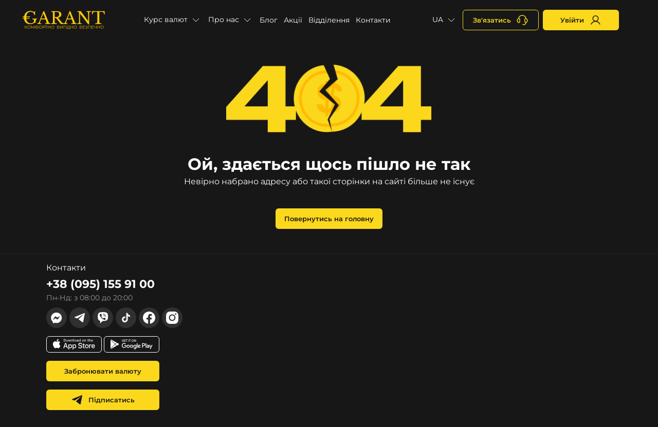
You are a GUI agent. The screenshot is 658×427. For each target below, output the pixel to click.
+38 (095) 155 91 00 (100, 284)
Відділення (329, 20)
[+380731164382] (500, 20)
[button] (173, 20)
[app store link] (74, 344)
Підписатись (103, 400)
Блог (269, 20)
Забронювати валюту (102, 371)
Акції (293, 20)
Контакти (373, 20)
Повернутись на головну (329, 219)
